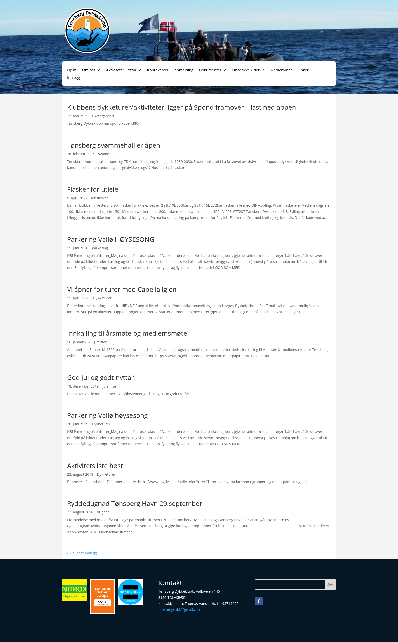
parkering (100, 248)
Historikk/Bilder (246, 70)
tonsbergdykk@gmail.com (179, 609)
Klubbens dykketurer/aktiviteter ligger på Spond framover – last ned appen (181, 107)
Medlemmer (281, 70)
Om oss (88, 70)
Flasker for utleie (92, 189)
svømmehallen (110, 153)
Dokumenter (210, 70)
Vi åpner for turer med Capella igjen (121, 289)
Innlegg (73, 78)
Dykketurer (102, 298)
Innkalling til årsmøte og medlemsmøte (127, 333)
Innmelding (183, 70)
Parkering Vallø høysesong (107, 415)
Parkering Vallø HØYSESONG (110, 239)
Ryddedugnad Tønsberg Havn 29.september (134, 503)
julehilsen (110, 386)
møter (101, 342)
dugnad (103, 512)
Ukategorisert (103, 116)
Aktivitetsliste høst (95, 465)
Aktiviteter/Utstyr (121, 70)
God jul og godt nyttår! (101, 377)
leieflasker (99, 198)
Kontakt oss (157, 70)
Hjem (71, 70)
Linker (302, 70)
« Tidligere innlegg (82, 553)
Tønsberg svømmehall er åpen (113, 145)
